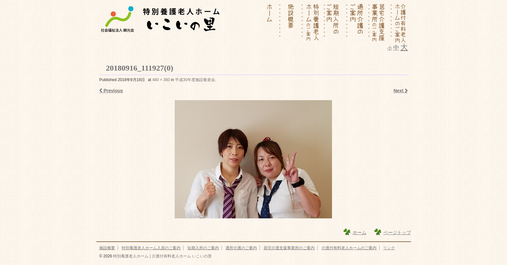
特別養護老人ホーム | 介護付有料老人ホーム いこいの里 (162, 256)
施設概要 (107, 248)
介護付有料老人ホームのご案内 (349, 248)
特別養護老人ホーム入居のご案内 (151, 248)
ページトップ (397, 232)
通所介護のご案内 (241, 248)
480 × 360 (161, 79)
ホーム (359, 232)
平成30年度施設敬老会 (195, 79)
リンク (389, 248)
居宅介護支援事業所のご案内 (289, 248)
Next (401, 90)
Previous (111, 90)
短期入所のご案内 (203, 248)
